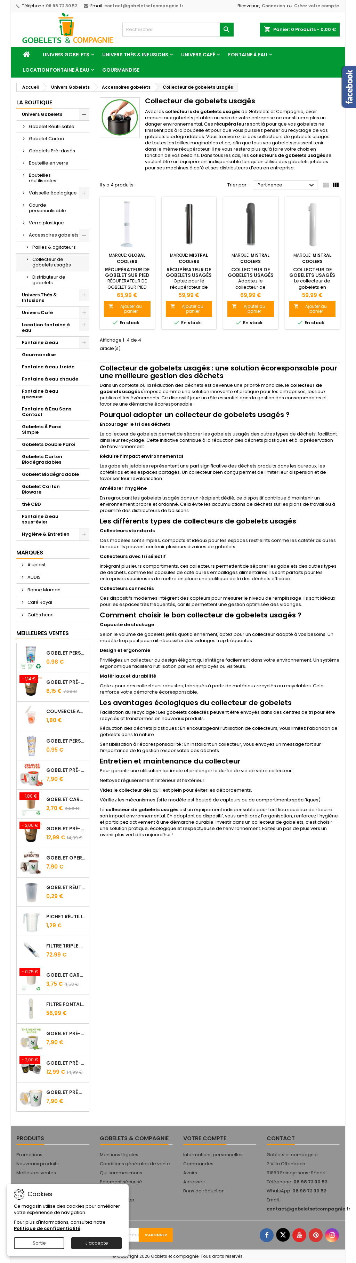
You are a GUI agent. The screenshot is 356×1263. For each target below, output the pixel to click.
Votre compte (204, 1138)
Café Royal (39, 602)
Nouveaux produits (37, 1163)
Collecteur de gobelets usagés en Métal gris (251, 275)
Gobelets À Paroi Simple (42, 429)
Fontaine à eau (247, 54)
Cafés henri (40, 614)
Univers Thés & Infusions (135, 54)
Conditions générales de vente (135, 1163)
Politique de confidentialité (47, 1228)
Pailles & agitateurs (54, 247)
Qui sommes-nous (121, 1172)
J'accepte (96, 1243)
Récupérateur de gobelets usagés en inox (189, 275)
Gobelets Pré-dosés (52, 150)
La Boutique (34, 102)
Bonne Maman (43, 589)
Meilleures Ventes (42, 633)
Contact (281, 1138)
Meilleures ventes (36, 1172)
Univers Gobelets (66, 54)
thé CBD (31, 504)
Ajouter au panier (125, 308)
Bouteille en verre (48, 163)
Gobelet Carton (46, 138)
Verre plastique (46, 222)
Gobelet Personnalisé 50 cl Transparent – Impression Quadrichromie (66, 741)
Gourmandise (120, 69)
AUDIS (33, 577)
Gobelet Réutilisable (51, 126)
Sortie (39, 1243)
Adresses (194, 1181)
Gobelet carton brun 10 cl (66, 799)
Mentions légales (119, 1154)
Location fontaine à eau (56, 69)
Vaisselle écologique (53, 193)
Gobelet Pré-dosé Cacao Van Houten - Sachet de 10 (66, 682)
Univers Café (198, 54)
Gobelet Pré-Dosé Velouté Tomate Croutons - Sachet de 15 (66, 770)
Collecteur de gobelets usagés (51, 262)
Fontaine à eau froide (48, 366)
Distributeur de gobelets (48, 280)
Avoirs (190, 1172)
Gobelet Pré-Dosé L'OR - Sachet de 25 (66, 1063)
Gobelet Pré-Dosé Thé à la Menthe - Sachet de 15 (66, 1033)
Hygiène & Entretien (46, 534)
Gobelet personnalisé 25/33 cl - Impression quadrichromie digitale (66, 653)
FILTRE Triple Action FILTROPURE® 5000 (66, 946)
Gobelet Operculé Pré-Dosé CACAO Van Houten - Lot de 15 (66, 858)
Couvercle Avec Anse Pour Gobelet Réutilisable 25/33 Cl (66, 711)
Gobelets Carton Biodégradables (42, 459)
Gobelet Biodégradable (50, 474)
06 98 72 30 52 (61, 6)
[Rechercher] (178, 30)
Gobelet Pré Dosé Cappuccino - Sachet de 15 (66, 1092)
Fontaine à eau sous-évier (40, 519)
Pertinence (287, 185)
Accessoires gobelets (54, 235)
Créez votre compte (316, 6)
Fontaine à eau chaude (50, 379)
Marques (29, 553)
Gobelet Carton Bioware (41, 489)
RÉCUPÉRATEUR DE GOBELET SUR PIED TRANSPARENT (127, 275)
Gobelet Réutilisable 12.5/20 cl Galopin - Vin (66, 887)
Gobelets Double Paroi (48, 444)
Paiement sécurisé (121, 1181)
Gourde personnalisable (47, 208)
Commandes (198, 1163)
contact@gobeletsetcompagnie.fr (143, 6)
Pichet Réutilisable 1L (66, 916)
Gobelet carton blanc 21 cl (66, 975)
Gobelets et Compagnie (276, 111)
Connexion (273, 6)
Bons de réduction (204, 1191)
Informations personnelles (213, 1154)
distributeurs (234, 168)
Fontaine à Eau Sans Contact (46, 412)
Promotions (29, 1154)
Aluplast (36, 564)
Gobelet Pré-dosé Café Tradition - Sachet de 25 (66, 828)
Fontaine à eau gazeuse (40, 394)
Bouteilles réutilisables (42, 178)
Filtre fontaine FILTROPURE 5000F (66, 1004)
